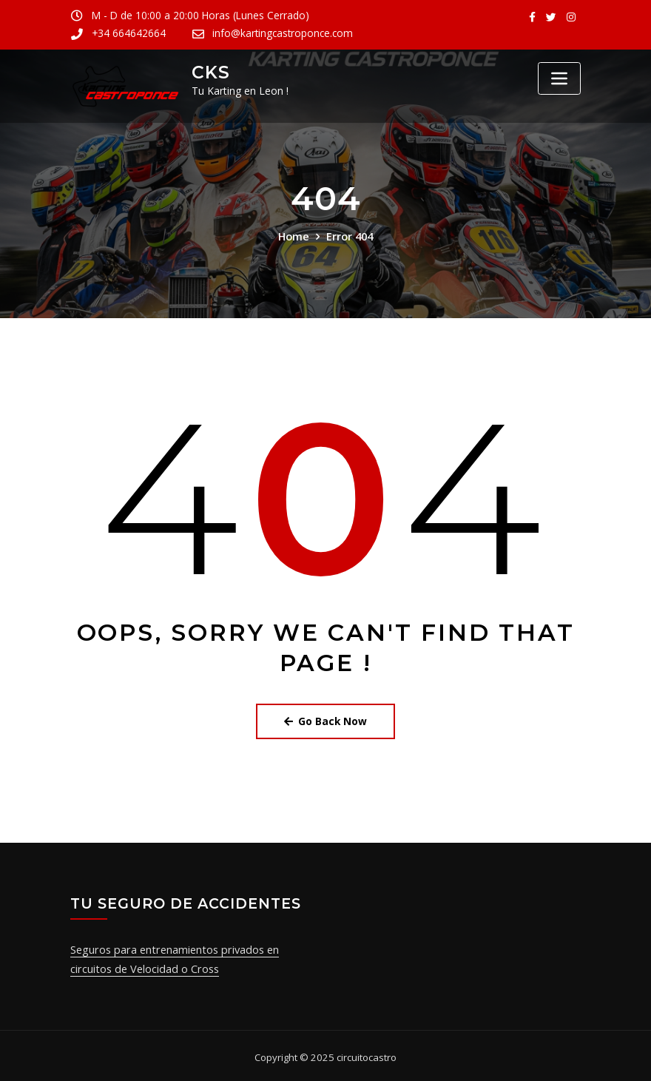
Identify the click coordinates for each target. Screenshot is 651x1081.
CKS (209, 71)
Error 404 (349, 236)
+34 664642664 (379, 15)
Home (294, 236)
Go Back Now (326, 720)
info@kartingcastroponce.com (159, 33)
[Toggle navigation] (559, 78)
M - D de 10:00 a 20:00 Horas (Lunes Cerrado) (194, 15)
